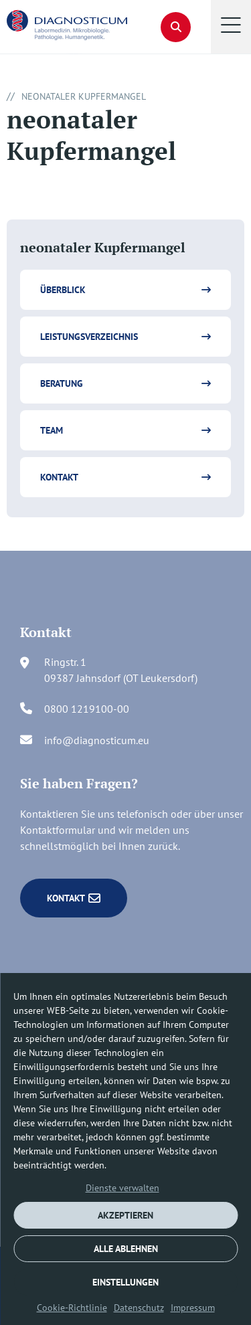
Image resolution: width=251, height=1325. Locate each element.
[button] (231, 27)
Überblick (63, 290)
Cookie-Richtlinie (72, 1308)
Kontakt (59, 477)
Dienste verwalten (122, 1188)
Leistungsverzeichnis (89, 337)
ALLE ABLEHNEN (126, 1249)
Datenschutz (139, 1308)
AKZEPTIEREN (125, 1215)
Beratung (61, 383)
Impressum (193, 1308)
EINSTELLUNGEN (125, 1282)
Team (51, 430)
